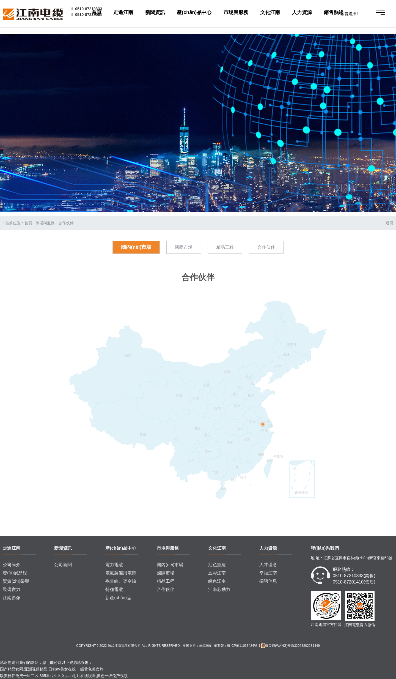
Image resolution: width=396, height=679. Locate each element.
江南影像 (11, 597)
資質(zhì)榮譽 (16, 581)
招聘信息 (268, 581)
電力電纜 (114, 564)
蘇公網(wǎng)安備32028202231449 (290, 646)
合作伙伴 (66, 240)
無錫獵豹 (205, 646)
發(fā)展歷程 (15, 573)
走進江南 (148, 14)
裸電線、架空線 (120, 581)
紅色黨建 (217, 564)
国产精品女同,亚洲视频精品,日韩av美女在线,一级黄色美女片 (51, 669)
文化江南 (264, 14)
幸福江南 (268, 573)
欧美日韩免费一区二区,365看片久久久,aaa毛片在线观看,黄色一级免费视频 (64, 675)
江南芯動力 (219, 589)
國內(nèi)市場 (136, 264)
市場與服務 (237, 14)
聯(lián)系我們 (325, 548)
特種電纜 (114, 589)
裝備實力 (11, 589)
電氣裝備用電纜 (120, 573)
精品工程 (225, 264)
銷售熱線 (312, 14)
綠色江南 (217, 581)
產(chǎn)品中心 (203, 14)
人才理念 (268, 564)
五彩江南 (217, 573)
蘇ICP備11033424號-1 (243, 646)
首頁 (129, 14)
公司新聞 (63, 564)
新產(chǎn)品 (118, 597)
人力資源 (288, 14)
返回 (389, 240)
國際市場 (184, 264)
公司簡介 (11, 564)
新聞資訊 (172, 14)
